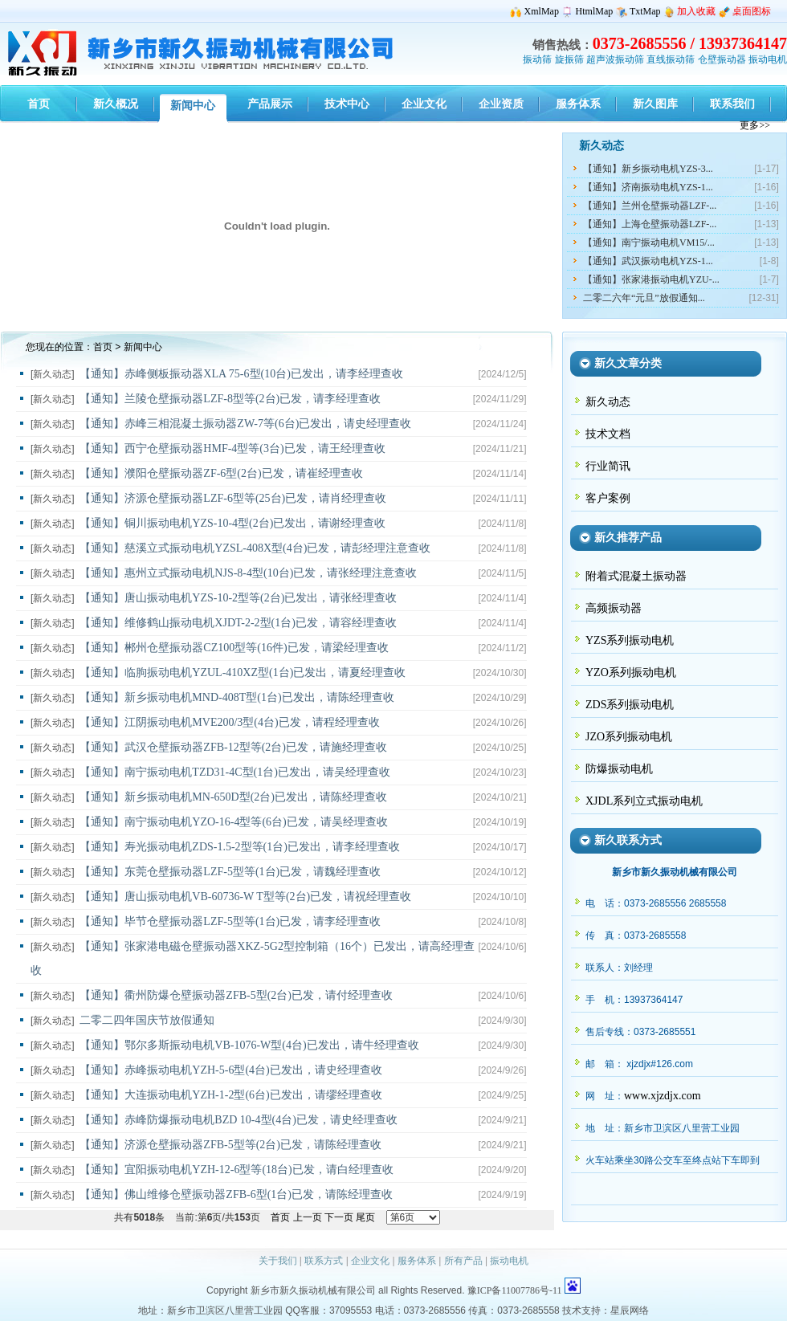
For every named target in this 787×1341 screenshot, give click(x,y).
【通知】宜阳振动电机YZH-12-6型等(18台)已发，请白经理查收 (236, 1170)
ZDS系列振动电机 (629, 705)
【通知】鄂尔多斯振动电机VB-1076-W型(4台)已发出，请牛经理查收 (249, 1045)
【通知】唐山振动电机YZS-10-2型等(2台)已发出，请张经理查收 (238, 598)
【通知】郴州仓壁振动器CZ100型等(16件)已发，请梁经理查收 (234, 648)
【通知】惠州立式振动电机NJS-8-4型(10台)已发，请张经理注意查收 (248, 573)
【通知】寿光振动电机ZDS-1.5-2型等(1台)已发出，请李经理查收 (240, 847)
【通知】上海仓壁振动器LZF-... (649, 224)
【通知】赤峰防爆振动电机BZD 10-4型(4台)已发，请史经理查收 (239, 1120)
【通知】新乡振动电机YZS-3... (648, 168)
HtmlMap (595, 11)
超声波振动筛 (615, 59)
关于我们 (278, 1260)
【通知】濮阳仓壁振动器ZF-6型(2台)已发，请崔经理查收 (221, 473)
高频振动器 (613, 608)
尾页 (365, 1217)
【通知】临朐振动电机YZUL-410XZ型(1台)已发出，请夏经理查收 (243, 672)
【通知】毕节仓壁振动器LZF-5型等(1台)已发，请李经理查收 (230, 921)
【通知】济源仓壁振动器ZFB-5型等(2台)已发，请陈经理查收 (230, 1145)
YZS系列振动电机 (629, 640)
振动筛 (537, 59)
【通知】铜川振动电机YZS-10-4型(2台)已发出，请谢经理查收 (232, 523)
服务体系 (417, 1260)
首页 (102, 347)
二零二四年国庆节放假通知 (147, 1020)
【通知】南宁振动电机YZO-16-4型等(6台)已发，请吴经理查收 (233, 822)
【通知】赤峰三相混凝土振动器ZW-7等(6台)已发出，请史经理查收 (245, 424)
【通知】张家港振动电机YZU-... (651, 279)
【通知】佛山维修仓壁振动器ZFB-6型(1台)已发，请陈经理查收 (236, 1194)
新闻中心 (143, 347)
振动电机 (767, 59)
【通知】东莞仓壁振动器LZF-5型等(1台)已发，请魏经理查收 (230, 872)
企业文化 (370, 1260)
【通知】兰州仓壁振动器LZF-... (649, 205)
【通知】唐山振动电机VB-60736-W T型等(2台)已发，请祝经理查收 (245, 897)
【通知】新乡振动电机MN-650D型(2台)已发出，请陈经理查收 (233, 797)
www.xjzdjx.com (662, 1096)
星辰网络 (629, 1310)
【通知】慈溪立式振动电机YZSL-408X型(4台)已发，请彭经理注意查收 (255, 548)
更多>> (755, 125)
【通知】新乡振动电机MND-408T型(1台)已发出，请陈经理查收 (237, 697)
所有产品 (463, 1260)
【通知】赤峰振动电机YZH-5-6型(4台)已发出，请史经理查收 (230, 1070)
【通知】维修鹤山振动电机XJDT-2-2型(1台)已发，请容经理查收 (238, 623)
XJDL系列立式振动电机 (644, 801)
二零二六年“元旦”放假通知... (644, 298)
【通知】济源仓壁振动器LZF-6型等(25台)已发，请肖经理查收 (233, 498)
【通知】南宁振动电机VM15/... (649, 242)
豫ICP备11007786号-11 (514, 1290)
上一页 (307, 1217)
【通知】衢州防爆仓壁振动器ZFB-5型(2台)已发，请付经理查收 (236, 995)
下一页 (338, 1217)
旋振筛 (569, 59)
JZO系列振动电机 (628, 737)
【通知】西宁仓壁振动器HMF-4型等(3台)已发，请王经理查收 (232, 448)
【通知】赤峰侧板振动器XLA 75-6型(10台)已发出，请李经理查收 (241, 374)
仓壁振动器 (722, 59)
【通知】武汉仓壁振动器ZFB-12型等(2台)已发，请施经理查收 (233, 747)
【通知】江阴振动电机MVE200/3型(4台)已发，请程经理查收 (229, 722)
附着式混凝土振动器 (636, 576)
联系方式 (323, 1260)
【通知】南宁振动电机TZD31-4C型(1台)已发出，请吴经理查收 (235, 772)
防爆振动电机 (619, 769)
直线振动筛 (670, 59)
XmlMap (541, 11)
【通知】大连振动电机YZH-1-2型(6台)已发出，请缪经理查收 (230, 1095)
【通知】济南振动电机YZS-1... (648, 187)
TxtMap (645, 11)
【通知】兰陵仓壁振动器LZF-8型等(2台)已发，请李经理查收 (230, 399)
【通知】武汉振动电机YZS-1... (648, 261)
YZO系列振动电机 (630, 672)
